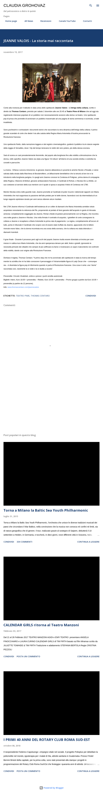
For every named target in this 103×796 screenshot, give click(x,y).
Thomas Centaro (40, 295)
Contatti (85, 21)
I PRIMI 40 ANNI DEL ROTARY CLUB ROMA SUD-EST (47, 739)
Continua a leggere (88, 541)
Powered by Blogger (51, 787)
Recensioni (44, 21)
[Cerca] (90, 5)
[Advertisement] (51, 404)
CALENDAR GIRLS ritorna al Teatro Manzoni (41, 624)
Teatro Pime (23, 295)
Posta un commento (28, 656)
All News (27, 21)
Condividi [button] (90, 295)
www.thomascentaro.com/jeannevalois (23, 287)
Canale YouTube (65, 21)
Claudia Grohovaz (24, 5)
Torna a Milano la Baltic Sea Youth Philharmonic (46, 510)
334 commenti (24, 541)
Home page (9, 21)
